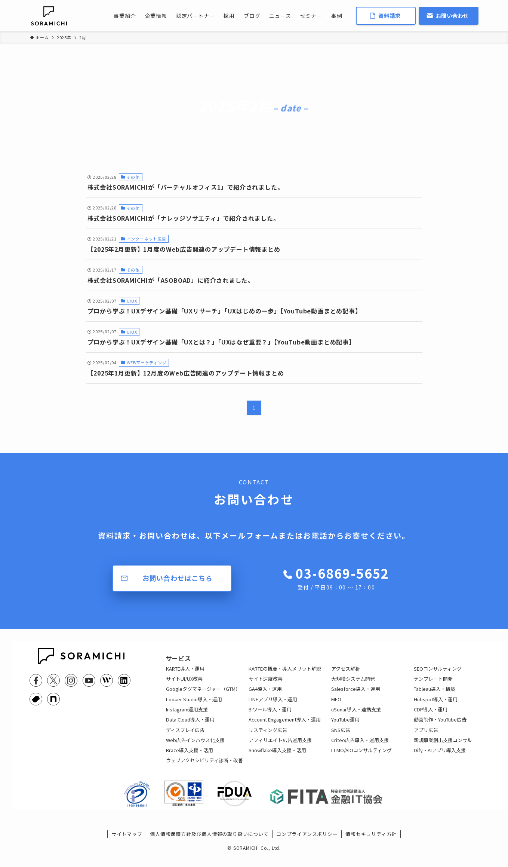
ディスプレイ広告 (185, 735)
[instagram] (71, 680)
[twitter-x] (53, 680)
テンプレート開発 (433, 684)
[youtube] (89, 680)
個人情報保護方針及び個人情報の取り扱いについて (209, 845)
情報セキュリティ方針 (371, 845)
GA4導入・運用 (265, 694)
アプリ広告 (426, 735)
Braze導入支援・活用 (189, 756)
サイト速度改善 (266, 684)
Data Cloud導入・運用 (190, 725)
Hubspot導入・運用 (436, 705)
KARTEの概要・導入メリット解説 (285, 674)
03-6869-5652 (342, 578)
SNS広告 (340, 735)
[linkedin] (124, 680)
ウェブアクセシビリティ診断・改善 (204, 766)
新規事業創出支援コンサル (443, 746)
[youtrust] (36, 699)
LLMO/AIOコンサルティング (361, 756)
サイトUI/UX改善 (184, 684)
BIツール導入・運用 (270, 715)
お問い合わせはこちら (177, 578)
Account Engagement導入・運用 (285, 725)
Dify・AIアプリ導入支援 (440, 756)
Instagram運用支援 (187, 715)
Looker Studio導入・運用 (194, 705)
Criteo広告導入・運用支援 (360, 746)
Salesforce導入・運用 (355, 694)
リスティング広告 (268, 735)
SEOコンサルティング (438, 674)
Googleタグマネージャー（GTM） (203, 694)
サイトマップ (126, 845)
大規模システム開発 (353, 684)
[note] (53, 699)
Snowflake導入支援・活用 (277, 756)
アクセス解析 (345, 674)
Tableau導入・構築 (434, 694)
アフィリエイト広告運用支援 (280, 746)
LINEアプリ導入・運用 (273, 705)
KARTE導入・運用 (185, 674)
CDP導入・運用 (430, 715)
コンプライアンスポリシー (307, 845)
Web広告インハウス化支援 (195, 746)
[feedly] (106, 680)
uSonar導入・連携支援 (356, 715)
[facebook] (36, 680)
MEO (336, 705)
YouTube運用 (345, 725)
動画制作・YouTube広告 (440, 725)
